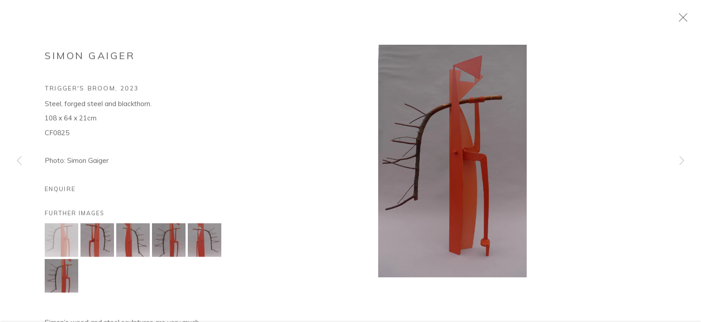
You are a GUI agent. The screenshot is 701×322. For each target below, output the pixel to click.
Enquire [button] (60, 191)
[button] (61, 242)
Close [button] (682, 20)
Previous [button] (19, 161)
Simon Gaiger (90, 58)
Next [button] (682, 161)
